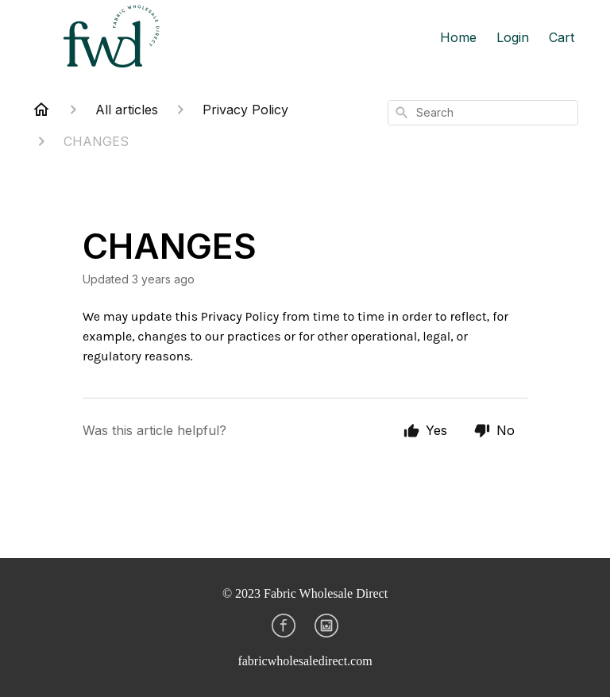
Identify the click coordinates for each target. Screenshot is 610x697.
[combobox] (483, 112)
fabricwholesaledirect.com (304, 661)
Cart (561, 37)
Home (458, 37)
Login (512, 37)
